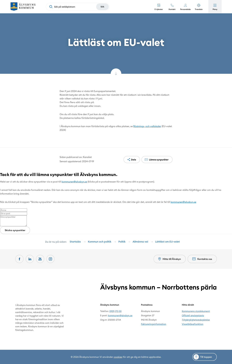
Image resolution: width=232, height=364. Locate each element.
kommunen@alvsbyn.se (74, 181)
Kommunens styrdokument (196, 311)
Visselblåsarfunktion (192, 324)
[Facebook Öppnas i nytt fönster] (19, 259)
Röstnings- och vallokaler (147, 126)
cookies (118, 356)
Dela (133, 159)
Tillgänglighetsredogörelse (196, 319)
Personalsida (185, 9)
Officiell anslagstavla (193, 315)
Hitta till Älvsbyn (169, 259)
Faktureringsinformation (153, 324)
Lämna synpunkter (159, 159)
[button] (198, 6)
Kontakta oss (202, 258)
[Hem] (23, 6)
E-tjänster (159, 9)
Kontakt (172, 9)
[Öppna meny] (215, 6)
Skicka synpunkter (15, 230)
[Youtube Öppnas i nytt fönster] (40, 259)
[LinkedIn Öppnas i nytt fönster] (30, 259)
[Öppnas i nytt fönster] (50, 259)
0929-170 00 (115, 311)
